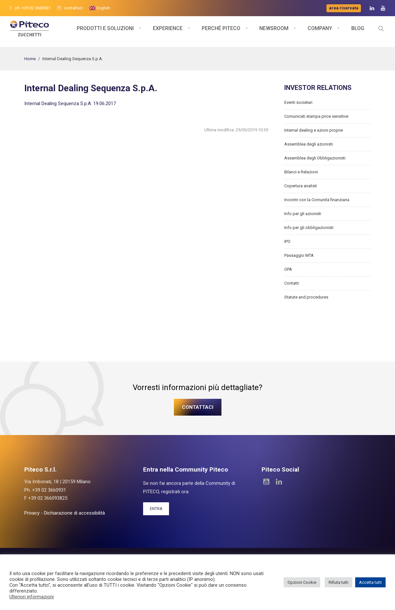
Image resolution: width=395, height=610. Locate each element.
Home (30, 58)
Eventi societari (298, 102)
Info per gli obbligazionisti (308, 227)
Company (320, 31)
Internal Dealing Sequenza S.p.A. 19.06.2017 (70, 103)
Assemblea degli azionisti (308, 144)
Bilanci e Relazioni (301, 171)
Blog (357, 31)
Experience (168, 31)
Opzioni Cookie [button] (302, 582)
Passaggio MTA (299, 255)
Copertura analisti (300, 185)
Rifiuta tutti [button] (338, 582)
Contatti (291, 283)
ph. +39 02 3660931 (30, 7)
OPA (288, 269)
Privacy (32, 513)
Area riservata (343, 7)
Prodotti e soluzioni (105, 31)
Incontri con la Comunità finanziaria (316, 199)
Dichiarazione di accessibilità (74, 513)
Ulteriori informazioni (31, 597)
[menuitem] (99, 8)
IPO (287, 241)
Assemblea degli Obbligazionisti (314, 158)
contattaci (70, 7)
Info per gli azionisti (302, 213)
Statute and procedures (306, 297)
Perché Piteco (221, 31)
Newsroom (273, 31)
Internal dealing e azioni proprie (313, 130)
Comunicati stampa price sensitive (316, 116)
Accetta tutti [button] (370, 582)
